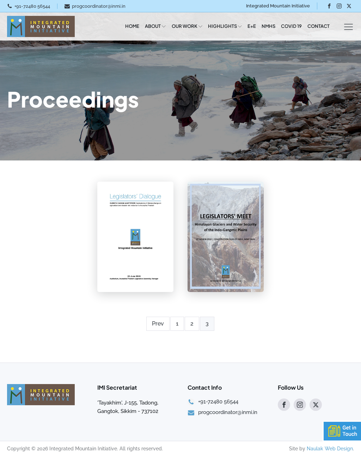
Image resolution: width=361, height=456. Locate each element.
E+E (251, 26)
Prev (158, 323)
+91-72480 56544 (32, 6)
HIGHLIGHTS (225, 26)
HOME (132, 26)
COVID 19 (291, 26)
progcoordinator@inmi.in (99, 6)
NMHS (268, 26)
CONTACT (318, 26)
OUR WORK (187, 26)
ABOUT (155, 26)
